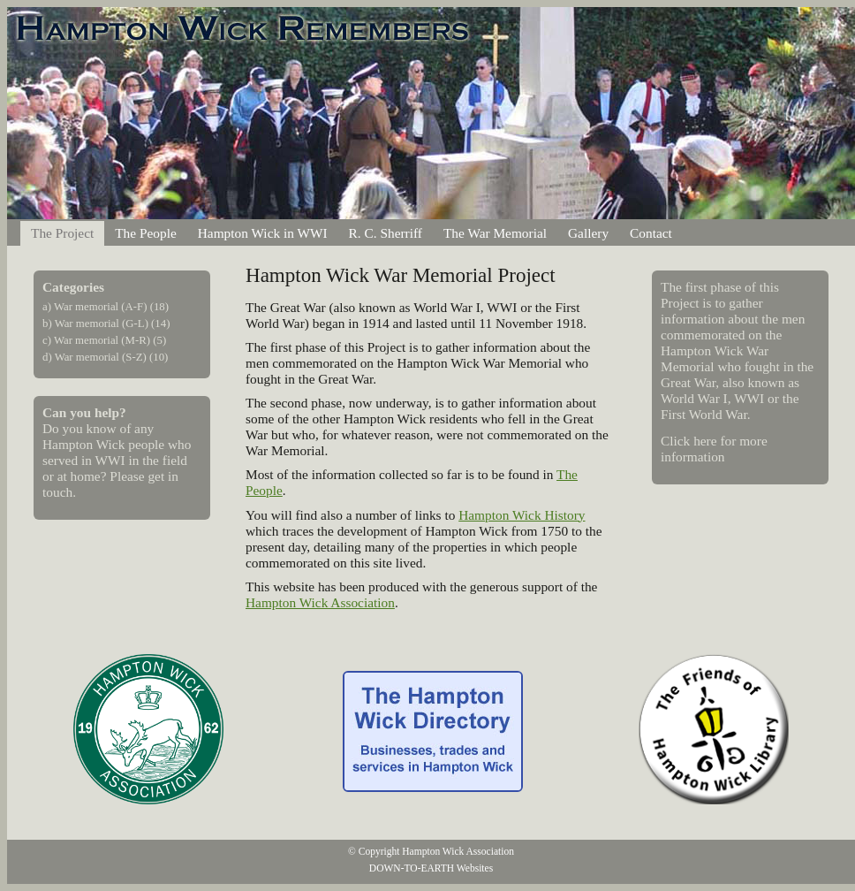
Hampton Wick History (521, 514)
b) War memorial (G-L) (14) (106, 323)
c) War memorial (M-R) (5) (104, 340)
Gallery (588, 232)
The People (146, 232)
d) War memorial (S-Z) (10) (105, 357)
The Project (62, 232)
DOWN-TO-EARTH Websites (431, 868)
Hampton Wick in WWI (263, 232)
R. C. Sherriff (385, 232)
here (704, 440)
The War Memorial (495, 232)
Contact (651, 232)
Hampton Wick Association (320, 602)
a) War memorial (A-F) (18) (105, 307)
